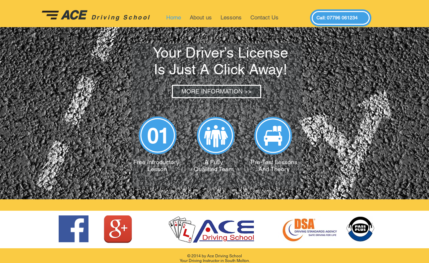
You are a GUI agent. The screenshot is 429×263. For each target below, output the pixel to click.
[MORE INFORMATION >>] (216, 91)
